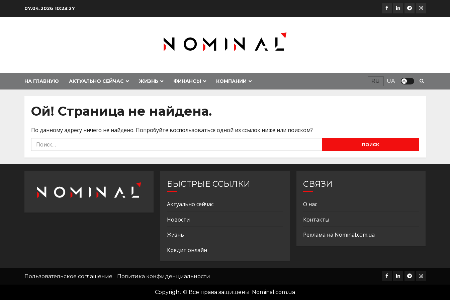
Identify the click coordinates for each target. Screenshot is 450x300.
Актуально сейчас (96, 81)
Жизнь (148, 81)
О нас (310, 204)
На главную (41, 81)
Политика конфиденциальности (163, 276)
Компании (231, 81)
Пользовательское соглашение (68, 276)
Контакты (316, 219)
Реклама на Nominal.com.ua (339, 234)
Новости (178, 219)
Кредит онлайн (187, 250)
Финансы (187, 81)
